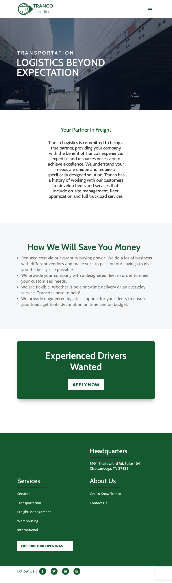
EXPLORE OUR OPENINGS (42, 546)
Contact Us (98, 503)
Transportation (29, 503)
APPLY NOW (86, 385)
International (27, 530)
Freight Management (34, 511)
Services (23, 493)
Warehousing (27, 521)
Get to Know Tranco (105, 493)
